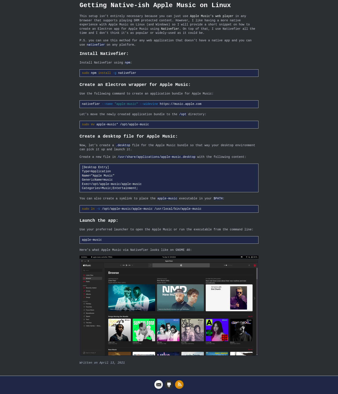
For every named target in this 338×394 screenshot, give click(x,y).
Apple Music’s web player (211, 16)
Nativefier (170, 29)
